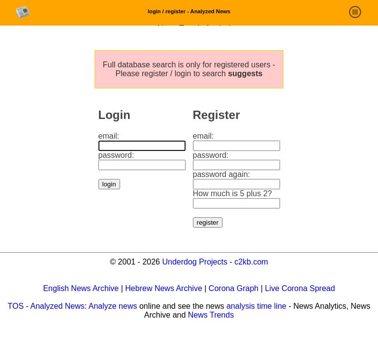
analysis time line (256, 306)
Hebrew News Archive (163, 288)
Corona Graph (233, 288)
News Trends (211, 315)
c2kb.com (251, 262)
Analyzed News (57, 306)
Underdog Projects (194, 262)
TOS (16, 306)
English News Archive (81, 288)
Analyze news (113, 306)
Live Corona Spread (300, 288)
